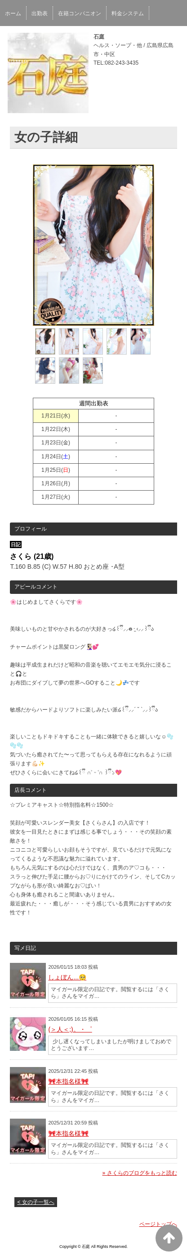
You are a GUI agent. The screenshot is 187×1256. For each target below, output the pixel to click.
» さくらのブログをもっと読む (139, 1173)
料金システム (127, 13)
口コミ (141, 38)
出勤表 (39, 13)
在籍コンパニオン (79, 13)
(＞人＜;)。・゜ (70, 1029)
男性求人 (170, 38)
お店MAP (16, 62)
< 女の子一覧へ (35, 1202)
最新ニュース (21, 38)
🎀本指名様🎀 (68, 1081)
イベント (58, 38)
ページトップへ (158, 1224)
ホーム (13, 13)
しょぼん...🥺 (67, 977)
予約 (116, 38)
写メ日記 (90, 38)
